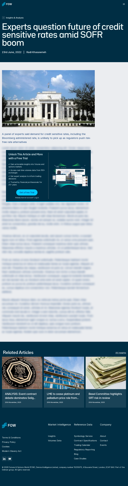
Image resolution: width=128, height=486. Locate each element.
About (103, 436)
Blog (76, 454)
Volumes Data (54, 440)
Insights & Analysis (13, 17)
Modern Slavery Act (11, 451)
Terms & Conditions (11, 437)
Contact (104, 440)
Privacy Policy (9, 442)
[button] (27, 194)
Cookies (6, 446)
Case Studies (80, 458)
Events (103, 445)
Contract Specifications (85, 440)
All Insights (121, 352)
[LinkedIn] (4, 459)
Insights (52, 436)
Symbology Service (83, 436)
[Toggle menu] (124, 4)
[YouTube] (10, 459)
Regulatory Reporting (84, 449)
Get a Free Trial (27, 192)
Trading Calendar (82, 445)
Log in (36, 198)
